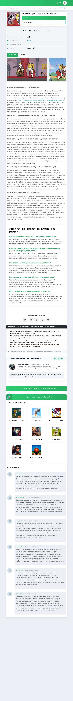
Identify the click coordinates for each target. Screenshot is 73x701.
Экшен (29, 41)
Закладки (27, 22)
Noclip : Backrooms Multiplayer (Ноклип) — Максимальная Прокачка (41, 100)
